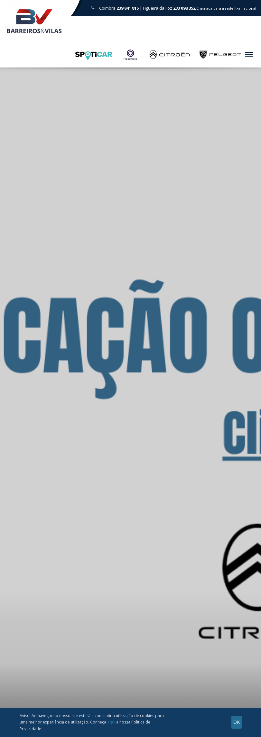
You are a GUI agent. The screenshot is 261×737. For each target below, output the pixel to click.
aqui (111, 722)
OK (236, 722)
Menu (248, 52)
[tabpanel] (130, 389)
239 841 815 (128, 8)
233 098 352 (184, 8)
